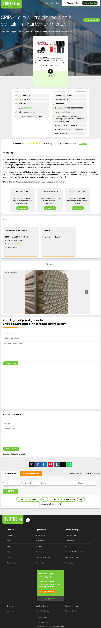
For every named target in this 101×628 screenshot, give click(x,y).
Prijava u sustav (71, 3)
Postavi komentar (11, 449)
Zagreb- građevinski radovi (50, 504)
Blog (57, 3)
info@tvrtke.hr (50, 598)
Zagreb (9, 535)
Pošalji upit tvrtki (10, 363)
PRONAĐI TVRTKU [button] (10, 473)
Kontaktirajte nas (42, 611)
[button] (86, 292)
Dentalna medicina (43, 557)
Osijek (9, 552)
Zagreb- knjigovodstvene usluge (62, 499)
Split (44, 499)
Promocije (49, 3)
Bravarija (39, 546)
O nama (10, 606)
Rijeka (81, 499)
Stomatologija (70, 535)
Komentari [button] (83, 144)
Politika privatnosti (72, 606)
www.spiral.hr (34, 112)
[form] (50, 490)
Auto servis (40, 541)
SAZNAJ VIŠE (22, 208)
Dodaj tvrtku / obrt (90, 3)
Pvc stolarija (69, 541)
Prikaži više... (11, 563)
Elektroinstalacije (71, 557)
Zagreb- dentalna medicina (28, 499)
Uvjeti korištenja (42, 606)
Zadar (9, 557)
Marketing (10, 611)
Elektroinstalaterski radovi (74, 552)
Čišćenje (39, 552)
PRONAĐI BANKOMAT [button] (31, 473)
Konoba (68, 546)
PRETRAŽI (10, 491)
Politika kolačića (71, 611)
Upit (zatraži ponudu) (91, 20)
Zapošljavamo (43, 617)
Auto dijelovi (40, 535)
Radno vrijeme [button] (80, 92)
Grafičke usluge (44, 622)
